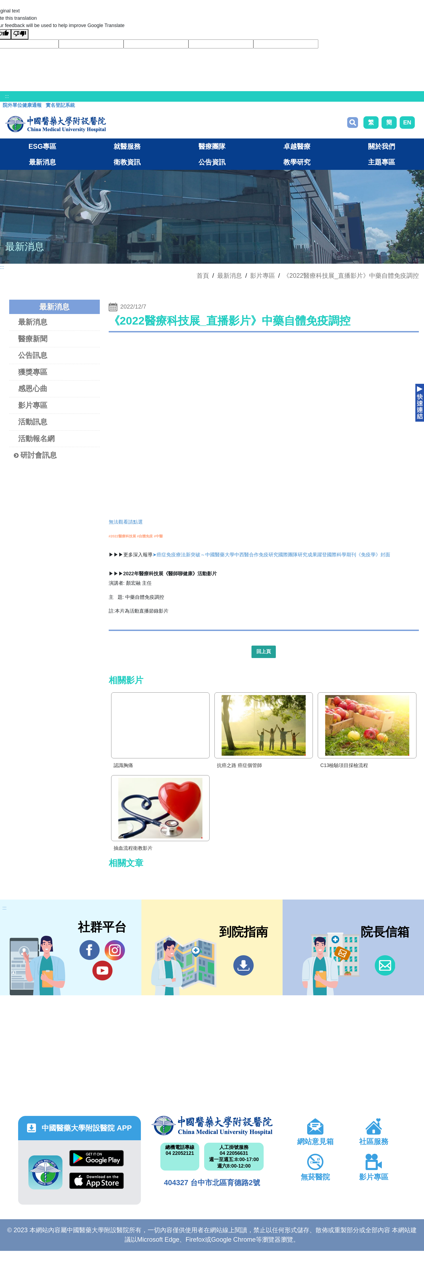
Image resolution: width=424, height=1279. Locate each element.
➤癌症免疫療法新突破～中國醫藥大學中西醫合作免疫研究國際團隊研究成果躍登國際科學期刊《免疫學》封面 (271, 554)
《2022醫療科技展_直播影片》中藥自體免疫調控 (351, 275)
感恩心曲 (32, 388)
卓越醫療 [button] (296, 146)
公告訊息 (32, 355)
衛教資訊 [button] (127, 162)
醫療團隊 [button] (212, 146)
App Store (96, 1180)
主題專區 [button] (381, 162)
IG (115, 950)
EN (407, 122)
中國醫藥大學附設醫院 (212, 1125)
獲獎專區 (32, 372)
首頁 (203, 275)
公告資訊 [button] (212, 162)
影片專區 (262, 275)
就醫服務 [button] (127, 146)
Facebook (90, 950)
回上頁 (263, 651)
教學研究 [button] (296, 162)
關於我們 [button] (381, 146)
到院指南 (243, 965)
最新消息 (32, 322)
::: (7, 96)
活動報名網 (36, 438)
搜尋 (352, 122)
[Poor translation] (19, 34)
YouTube (102, 970)
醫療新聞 (32, 339)
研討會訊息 (35, 455)
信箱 (385, 965)
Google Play (96, 1158)
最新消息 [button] (42, 162)
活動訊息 (32, 422)
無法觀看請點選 (126, 522)
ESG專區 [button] (42, 146)
